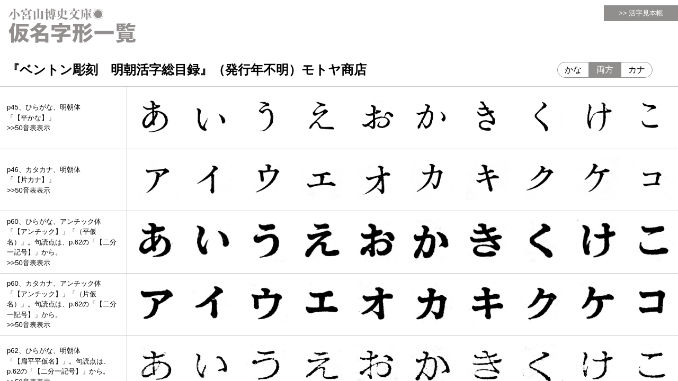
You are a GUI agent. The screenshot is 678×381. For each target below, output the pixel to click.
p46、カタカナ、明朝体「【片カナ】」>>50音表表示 (44, 180)
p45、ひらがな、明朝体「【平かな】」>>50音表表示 (44, 117)
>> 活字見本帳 (641, 13)
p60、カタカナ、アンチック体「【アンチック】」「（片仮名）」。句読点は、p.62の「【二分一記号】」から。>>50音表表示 (62, 304)
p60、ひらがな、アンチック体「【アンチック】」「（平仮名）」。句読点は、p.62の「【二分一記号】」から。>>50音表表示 (62, 242)
